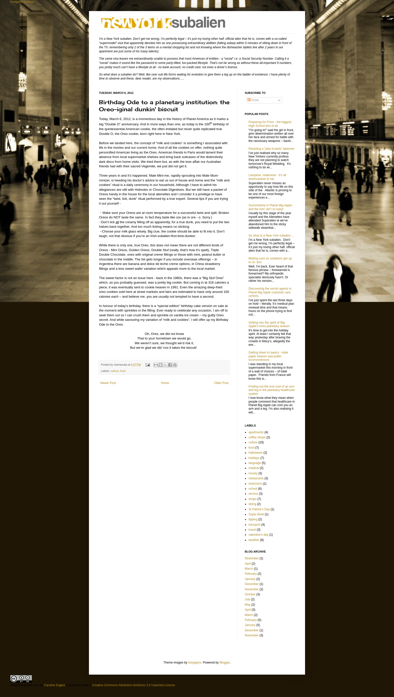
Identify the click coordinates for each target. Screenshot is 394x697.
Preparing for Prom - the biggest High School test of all (270, 123)
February (251, 573)
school (253, 488)
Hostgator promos (22, 2)
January (250, 579)
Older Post (221, 383)
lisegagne (194, 662)
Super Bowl (256, 514)
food (122, 370)
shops (253, 499)
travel (252, 529)
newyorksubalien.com (24, 685)
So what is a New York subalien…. (271, 235)
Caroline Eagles (54, 685)
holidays (254, 458)
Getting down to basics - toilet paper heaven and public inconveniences (268, 356)
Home (165, 383)
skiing (252, 504)
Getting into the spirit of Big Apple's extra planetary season (269, 324)
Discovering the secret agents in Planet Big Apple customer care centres (270, 292)
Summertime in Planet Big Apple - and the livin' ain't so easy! (271, 207)
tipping (253, 519)
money (253, 473)
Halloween (256, 452)
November (252, 558)
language (255, 463)
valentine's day (258, 534)
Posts (253, 100)
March (249, 568)
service (253, 493)
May (248, 604)
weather (254, 540)
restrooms (255, 483)
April (248, 563)
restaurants (256, 478)
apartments (256, 432)
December (252, 584)
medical (254, 468)
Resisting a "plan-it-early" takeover (271, 148)
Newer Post (108, 383)
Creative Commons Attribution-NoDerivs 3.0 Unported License (133, 685)
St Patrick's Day (259, 509)
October (250, 594)
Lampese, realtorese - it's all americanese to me (267, 176)
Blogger (225, 662)
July (247, 599)
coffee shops (257, 437)
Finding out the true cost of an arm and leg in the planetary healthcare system (272, 390)
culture (115, 370)
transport (254, 524)
